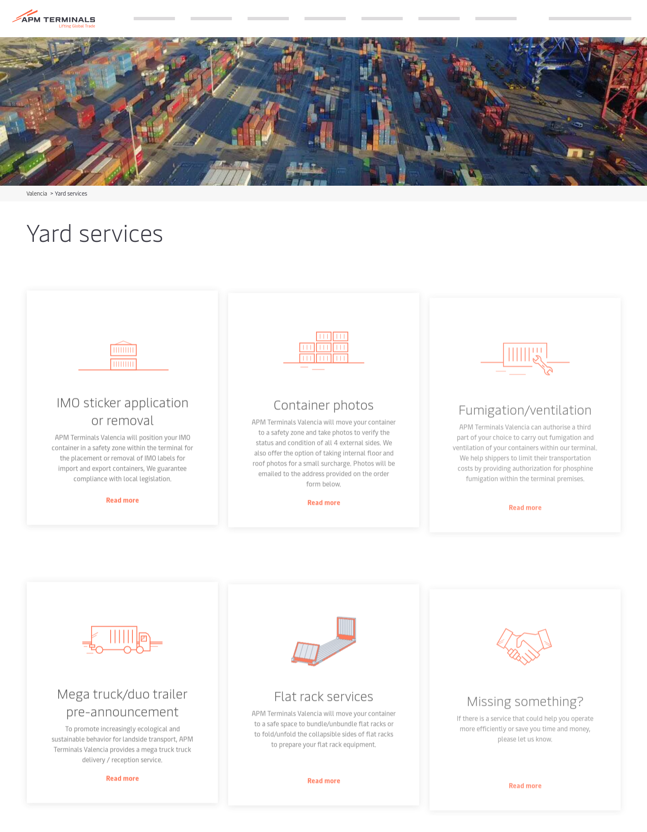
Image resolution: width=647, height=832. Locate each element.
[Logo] (53, 18)
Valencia (37, 193)
